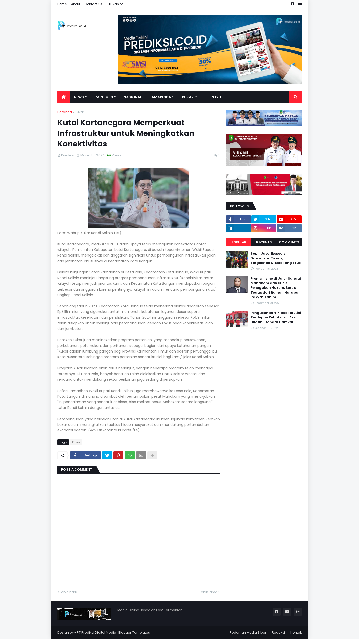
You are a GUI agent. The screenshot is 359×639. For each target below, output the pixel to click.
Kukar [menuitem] (188, 97)
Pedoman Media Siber (248, 632)
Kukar (79, 112)
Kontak (296, 632)
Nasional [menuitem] (133, 97)
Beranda (64, 112)
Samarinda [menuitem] (160, 97)
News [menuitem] (79, 97)
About (75, 4)
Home (62, 4)
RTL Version (115, 4)
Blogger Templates (134, 632)
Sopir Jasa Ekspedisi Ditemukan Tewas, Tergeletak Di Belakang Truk (276, 258)
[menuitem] (63, 97)
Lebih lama (208, 592)
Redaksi (278, 632)
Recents (264, 242)
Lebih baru (68, 592)
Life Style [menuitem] (213, 97)
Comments (289, 242)
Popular (238, 242)
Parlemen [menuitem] (104, 97)
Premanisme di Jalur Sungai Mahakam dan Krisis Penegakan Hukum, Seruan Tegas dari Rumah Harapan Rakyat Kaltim (276, 287)
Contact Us (93, 4)
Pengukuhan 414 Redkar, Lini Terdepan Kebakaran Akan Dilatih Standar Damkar (276, 317)
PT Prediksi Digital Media (96, 632)
